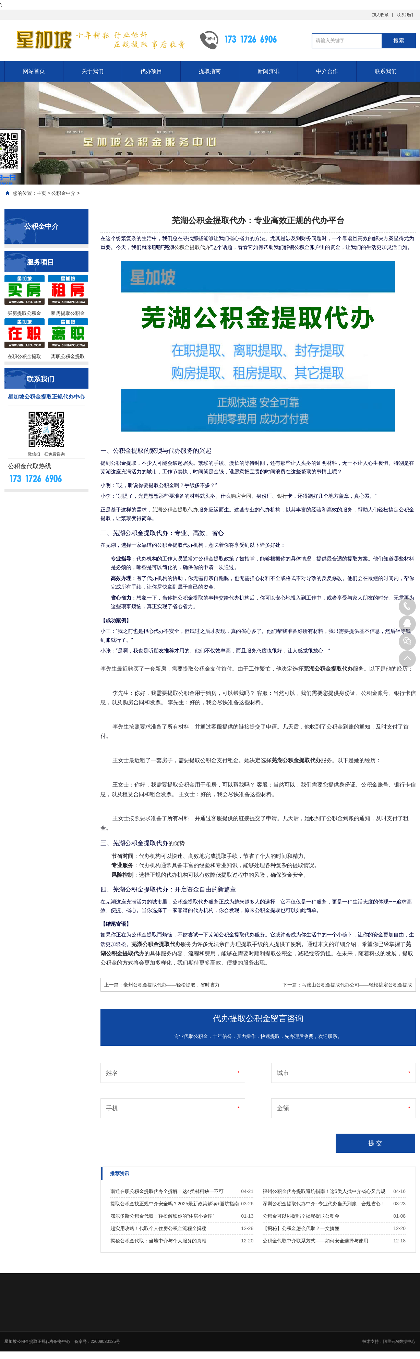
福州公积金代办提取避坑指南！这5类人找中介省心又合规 (324, 1191)
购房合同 (241, 496)
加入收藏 (380, 14)
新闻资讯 (268, 71)
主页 (41, 193)
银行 (282, 496)
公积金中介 (63, 193)
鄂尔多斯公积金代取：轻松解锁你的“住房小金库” (162, 1216)
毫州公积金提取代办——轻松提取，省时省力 (171, 985)
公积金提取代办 (192, 247)
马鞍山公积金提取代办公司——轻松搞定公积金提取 (357, 985)
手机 (112, 1108)
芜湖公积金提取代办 (175, 510)
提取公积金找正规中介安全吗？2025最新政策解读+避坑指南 (174, 1203)
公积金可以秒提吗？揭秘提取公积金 (301, 1216)
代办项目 (151, 71)
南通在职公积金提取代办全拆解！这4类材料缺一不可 (167, 1191)
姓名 (112, 1073)
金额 (283, 1108)
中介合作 (327, 71)
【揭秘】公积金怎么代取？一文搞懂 (301, 1228)
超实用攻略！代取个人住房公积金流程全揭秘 (158, 1228)
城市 (283, 1073)
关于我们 (93, 71)
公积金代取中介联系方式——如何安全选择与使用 (315, 1240)
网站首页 (34, 71)
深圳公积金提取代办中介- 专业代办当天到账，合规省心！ (324, 1203)
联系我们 (405, 14)
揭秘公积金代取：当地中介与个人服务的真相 (158, 1240)
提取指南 (210, 71)
